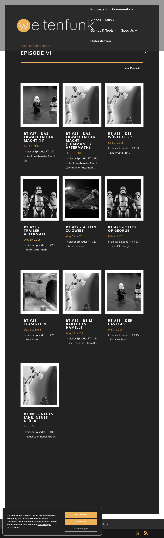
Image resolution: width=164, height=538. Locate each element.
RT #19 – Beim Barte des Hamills (79, 324)
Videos (95, 20)
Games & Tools (102, 31)
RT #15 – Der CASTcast (120, 322)
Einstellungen (44, 524)
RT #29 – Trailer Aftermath (35, 230)
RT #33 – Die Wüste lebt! (120, 135)
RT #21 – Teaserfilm (35, 322)
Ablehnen (81, 521)
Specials (127, 31)
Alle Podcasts (132, 68)
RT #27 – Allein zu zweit (81, 229)
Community (121, 10)
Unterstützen (100, 41)
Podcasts (97, 10)
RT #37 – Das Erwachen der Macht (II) (39, 137)
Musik (109, 20)
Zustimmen (81, 514)
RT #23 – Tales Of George (122, 229)
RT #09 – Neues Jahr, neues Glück (38, 417)
